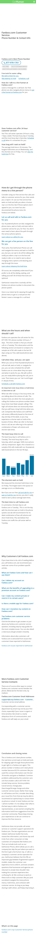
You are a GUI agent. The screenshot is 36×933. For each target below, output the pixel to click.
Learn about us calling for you (12, 237)
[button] (34, 1)
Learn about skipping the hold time (14, 266)
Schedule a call (23, 78)
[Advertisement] (18, 110)
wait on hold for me (9, 495)
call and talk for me (25, 493)
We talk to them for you (10, 76)
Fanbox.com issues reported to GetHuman (17, 646)
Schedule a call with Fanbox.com (13, 384)
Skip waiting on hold (9, 78)
